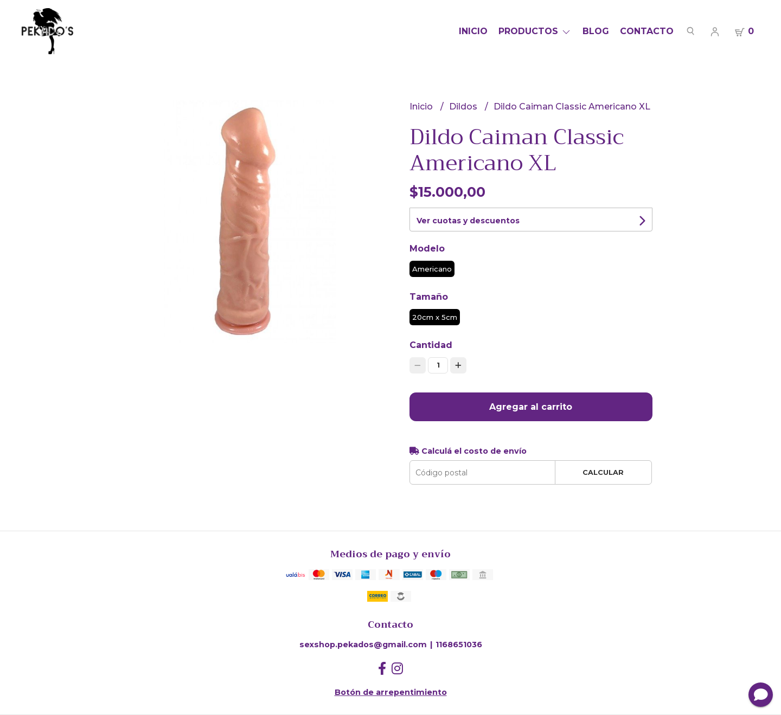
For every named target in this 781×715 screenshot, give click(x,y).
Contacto (647, 31)
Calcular (603, 472)
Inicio (473, 31)
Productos (535, 31)
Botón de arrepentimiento (391, 692)
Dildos (464, 106)
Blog (595, 31)
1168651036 (459, 644)
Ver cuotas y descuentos (468, 221)
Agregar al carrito (530, 407)
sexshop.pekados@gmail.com (363, 644)
